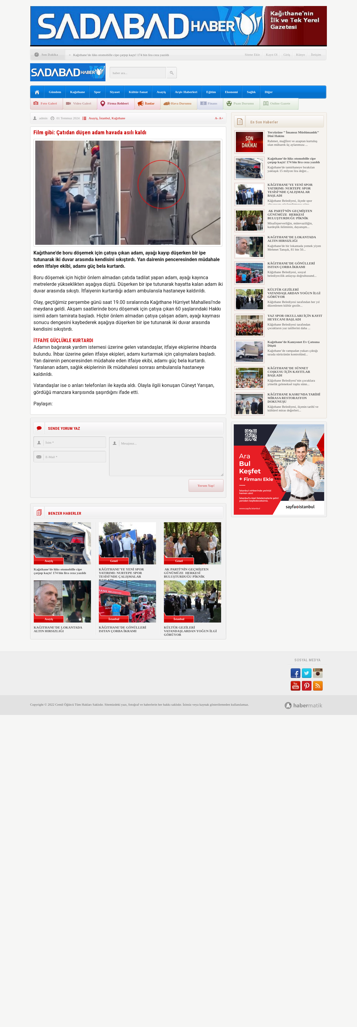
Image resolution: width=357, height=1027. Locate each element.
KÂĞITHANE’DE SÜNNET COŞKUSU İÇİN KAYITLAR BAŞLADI (289, 371)
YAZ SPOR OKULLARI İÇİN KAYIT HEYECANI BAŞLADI (295, 317)
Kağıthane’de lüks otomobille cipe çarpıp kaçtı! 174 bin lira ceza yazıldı (121, 55)
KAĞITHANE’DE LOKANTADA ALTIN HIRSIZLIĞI (58, 629)
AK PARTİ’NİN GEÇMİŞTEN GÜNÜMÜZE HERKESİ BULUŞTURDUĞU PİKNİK (186, 572)
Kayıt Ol (271, 54)
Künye (300, 54)
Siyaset (115, 92)
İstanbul (104, 118)
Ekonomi (231, 92)
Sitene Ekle (252, 54)
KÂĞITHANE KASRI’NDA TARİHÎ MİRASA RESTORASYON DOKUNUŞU (294, 397)
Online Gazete (280, 103)
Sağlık (251, 92)
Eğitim (211, 92)
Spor (97, 92)
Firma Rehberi (118, 103)
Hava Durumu (181, 103)
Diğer (269, 92)
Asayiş (161, 92)
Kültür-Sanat (138, 92)
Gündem (55, 92)
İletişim (316, 54)
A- (217, 118)
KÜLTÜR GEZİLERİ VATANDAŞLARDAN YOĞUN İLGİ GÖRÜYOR (190, 631)
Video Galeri (82, 103)
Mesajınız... (166, 456)
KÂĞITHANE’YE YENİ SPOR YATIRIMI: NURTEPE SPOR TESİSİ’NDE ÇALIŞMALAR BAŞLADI (121, 574)
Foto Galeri (49, 103)
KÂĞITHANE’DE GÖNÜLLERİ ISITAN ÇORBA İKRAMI (122, 629)
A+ (221, 118)
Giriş (286, 54)
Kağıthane (77, 92)
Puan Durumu (243, 103)
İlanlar (150, 103)
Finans (212, 103)
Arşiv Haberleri (186, 92)
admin (43, 118)
